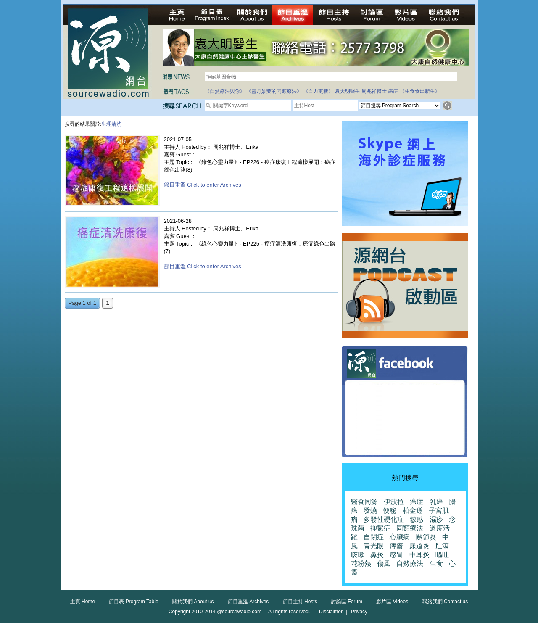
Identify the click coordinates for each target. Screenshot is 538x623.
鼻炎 (377, 554)
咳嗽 (357, 554)
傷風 (383, 563)
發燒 (370, 510)
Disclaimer (331, 612)
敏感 (416, 519)
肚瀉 (442, 545)
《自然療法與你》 (225, 91)
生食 (436, 563)
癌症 (393, 91)
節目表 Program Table (133, 602)
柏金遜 (413, 510)
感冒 (396, 554)
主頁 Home (82, 602)
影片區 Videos (392, 602)
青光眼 (374, 545)
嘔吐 (442, 554)
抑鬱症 (380, 528)
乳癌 (436, 501)
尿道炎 (419, 545)
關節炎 (426, 537)
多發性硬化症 (384, 519)
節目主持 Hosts (300, 602)
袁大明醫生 (347, 91)
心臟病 (400, 537)
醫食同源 (364, 501)
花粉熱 (361, 563)
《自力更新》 (318, 91)
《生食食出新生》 (420, 91)
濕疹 (436, 519)
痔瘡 (396, 545)
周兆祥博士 (374, 91)
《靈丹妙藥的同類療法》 (274, 91)
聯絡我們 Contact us (445, 602)
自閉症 (374, 537)
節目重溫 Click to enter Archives (202, 185)
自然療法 (409, 563)
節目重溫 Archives (248, 602)
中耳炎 (419, 554)
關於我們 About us (193, 602)
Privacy (359, 612)
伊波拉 (394, 501)
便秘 (389, 510)
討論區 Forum (346, 602)
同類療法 (409, 528)
